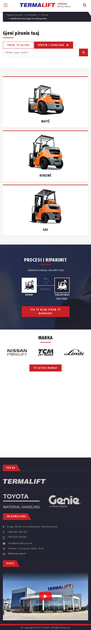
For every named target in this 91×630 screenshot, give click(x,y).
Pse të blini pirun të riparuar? (48, 311)
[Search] (41, 52)
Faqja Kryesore (14, 14)
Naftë (45, 121)
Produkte (32, 14)
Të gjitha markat (45, 367)
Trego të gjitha (18, 44)
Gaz (45, 230)
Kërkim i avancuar (53, 45)
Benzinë (45, 175)
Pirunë (44, 14)
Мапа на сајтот (17, 553)
